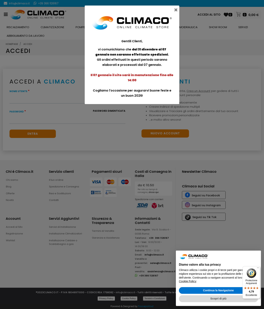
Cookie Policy (187, 281)
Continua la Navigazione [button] (218, 290)
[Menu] (258, 268)
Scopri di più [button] (218, 298)
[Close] (176, 9)
